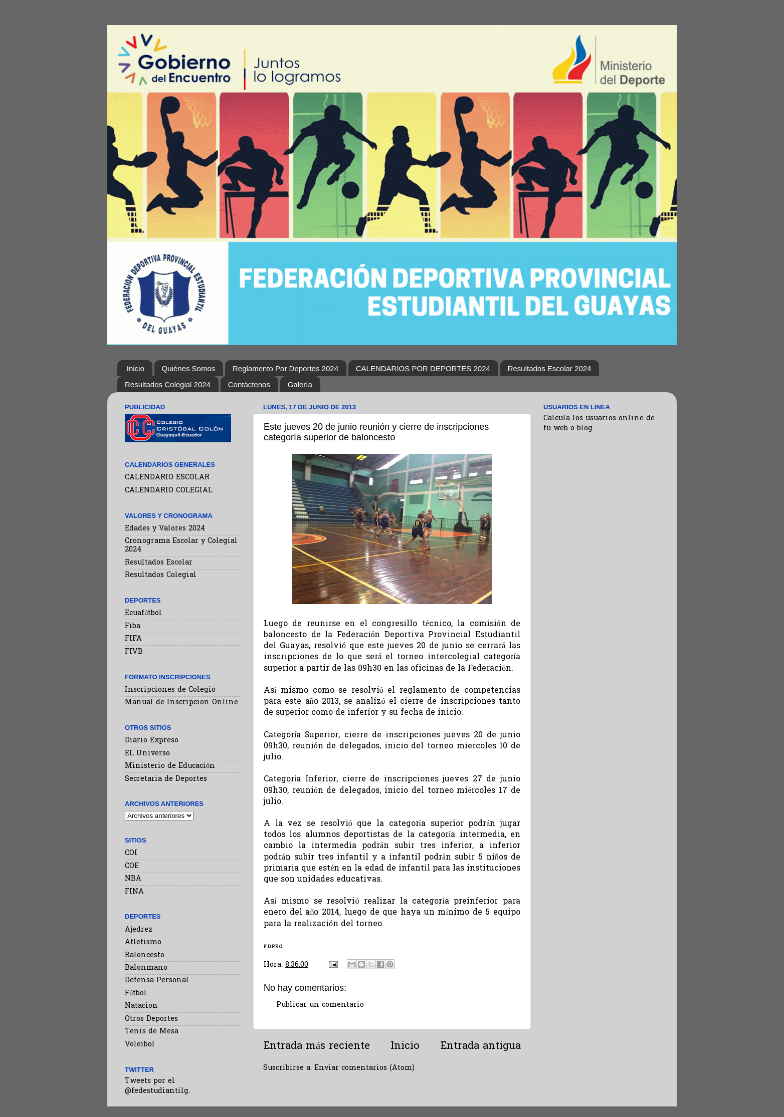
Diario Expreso (151, 740)
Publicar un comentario (320, 1005)
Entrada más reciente (316, 1046)
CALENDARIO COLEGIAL (169, 490)
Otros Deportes (151, 1019)
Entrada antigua (480, 1046)
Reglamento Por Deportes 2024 (285, 368)
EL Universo (147, 753)
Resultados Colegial (161, 575)
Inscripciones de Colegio (170, 690)
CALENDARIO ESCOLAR (167, 477)
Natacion (141, 1006)
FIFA (133, 639)
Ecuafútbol (143, 613)
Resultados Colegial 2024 (168, 384)
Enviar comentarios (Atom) (364, 1068)
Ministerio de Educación (170, 766)
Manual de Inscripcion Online (181, 702)
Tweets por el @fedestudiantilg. (157, 1086)
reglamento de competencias (460, 691)
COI (131, 853)
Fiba (132, 626)
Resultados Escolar (158, 562)
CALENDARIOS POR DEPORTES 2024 (423, 368)
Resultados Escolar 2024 (550, 368)
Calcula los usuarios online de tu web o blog (599, 423)
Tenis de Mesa (151, 1031)
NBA (133, 879)
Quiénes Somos (189, 368)
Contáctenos (249, 384)
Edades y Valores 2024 (165, 528)
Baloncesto (144, 955)
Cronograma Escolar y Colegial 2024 (181, 545)
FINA (134, 892)
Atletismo (143, 942)
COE (132, 866)
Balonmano (146, 968)
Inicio (135, 368)
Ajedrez (138, 930)
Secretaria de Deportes (166, 779)
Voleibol (140, 1044)
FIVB (134, 652)
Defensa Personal (157, 980)
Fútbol (136, 993)
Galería (300, 384)
